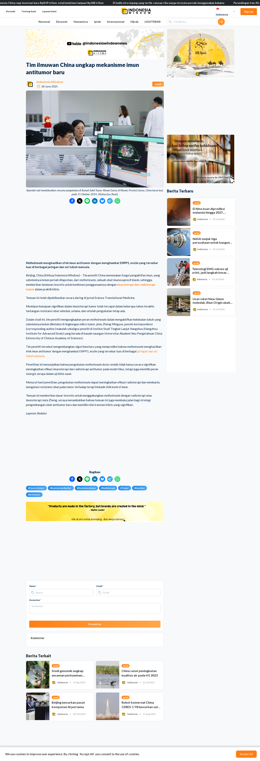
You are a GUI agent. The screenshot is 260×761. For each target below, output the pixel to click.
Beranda (10, 11)
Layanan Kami (49, 11)
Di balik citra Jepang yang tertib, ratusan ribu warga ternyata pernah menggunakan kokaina (173, 2)
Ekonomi (61, 21)
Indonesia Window (50, 82)
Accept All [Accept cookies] (246, 754)
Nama (33, 586)
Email (99, 586)
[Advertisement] (95, 233)
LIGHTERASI (152, 21)
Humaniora (81, 21)
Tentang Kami (28, 11)
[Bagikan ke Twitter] (79, 201)
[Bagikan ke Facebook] (72, 201)
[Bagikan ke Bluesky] (102, 201)
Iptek (97, 21)
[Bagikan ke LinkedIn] (95, 201)
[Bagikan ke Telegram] (110, 201)
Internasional (115, 21)
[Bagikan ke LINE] (87, 201)
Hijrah (134, 21)
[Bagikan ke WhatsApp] (117, 201)
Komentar (35, 600)
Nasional (44, 21)
